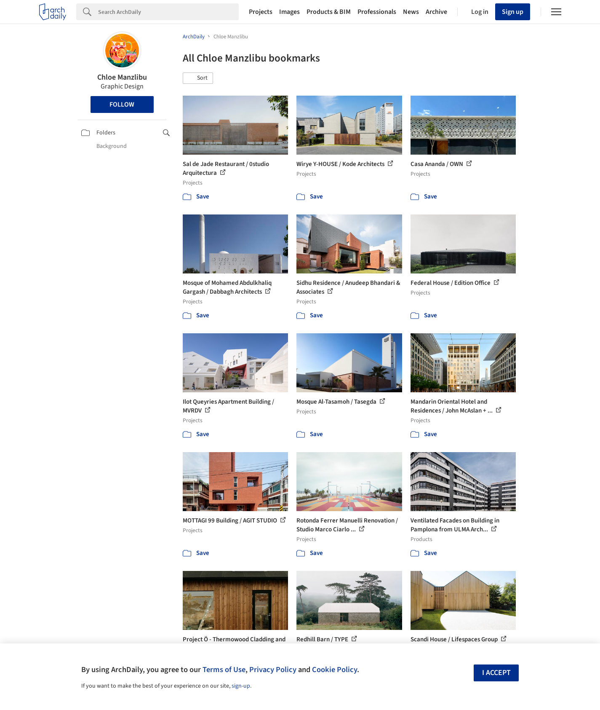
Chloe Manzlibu (122, 77)
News (411, 11)
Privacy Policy (272, 669)
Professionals (376, 11)
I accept (496, 672)
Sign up (512, 11)
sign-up (241, 686)
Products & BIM (329, 11)
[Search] (168, 11)
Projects (260, 11)
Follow (121, 104)
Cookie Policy (334, 669)
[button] (198, 78)
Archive (436, 11)
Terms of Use (224, 669)
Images (289, 11)
